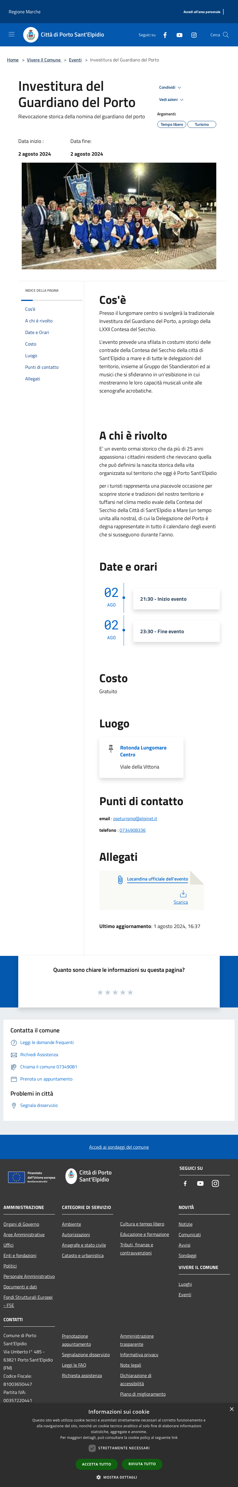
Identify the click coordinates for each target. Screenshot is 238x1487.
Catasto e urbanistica (83, 1255)
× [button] (231, 1409)
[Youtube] (177, 35)
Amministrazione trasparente (137, 1340)
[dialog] (119, 1445)
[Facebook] (163, 35)
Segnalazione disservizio (86, 1354)
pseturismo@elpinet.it (135, 818)
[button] (119, 1477)
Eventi (75, 59)
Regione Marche (25, 11)
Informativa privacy (139, 1354)
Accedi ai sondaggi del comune (119, 1146)
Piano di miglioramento (143, 1393)
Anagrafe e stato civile (84, 1244)
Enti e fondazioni (19, 1255)
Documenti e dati (20, 1286)
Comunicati (190, 1234)
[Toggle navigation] (11, 34)
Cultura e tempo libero (142, 1223)
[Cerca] (225, 34)
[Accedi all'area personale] (202, 12)
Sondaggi (188, 1255)
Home (13, 59)
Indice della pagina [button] (41, 290)
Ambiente (71, 1224)
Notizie (186, 1224)
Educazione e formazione (144, 1234)
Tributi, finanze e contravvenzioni (136, 1248)
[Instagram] (191, 35)
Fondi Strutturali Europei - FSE (28, 1301)
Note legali (130, 1364)
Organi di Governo (21, 1224)
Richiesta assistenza (82, 1375)
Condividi (171, 87)
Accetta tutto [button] (96, 1464)
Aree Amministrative (24, 1234)
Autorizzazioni (76, 1234)
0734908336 (133, 830)
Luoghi (185, 1284)
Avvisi (185, 1244)
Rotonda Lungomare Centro (143, 751)
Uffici (8, 1244)
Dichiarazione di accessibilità (135, 1379)
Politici (10, 1265)
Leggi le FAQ (74, 1364)
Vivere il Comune (44, 59)
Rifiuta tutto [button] (142, 1463)
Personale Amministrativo (29, 1276)
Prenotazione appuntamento (76, 1340)
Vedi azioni (172, 99)
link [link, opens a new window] (175, 1437)
